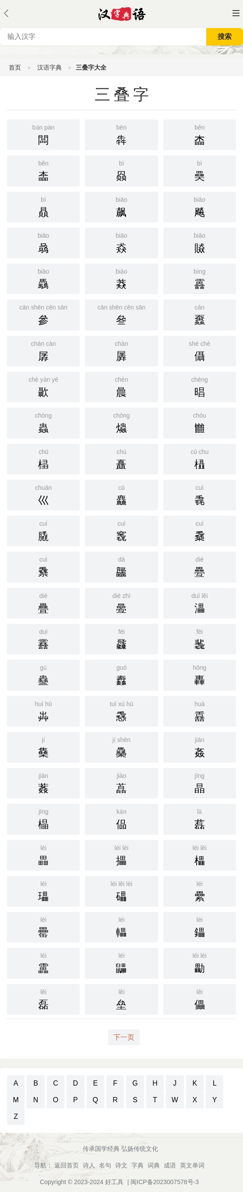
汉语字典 (49, 67)
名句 (105, 1165)
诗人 (89, 1165)
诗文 (121, 1165)
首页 (15, 67)
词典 (154, 1165)
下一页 (123, 1037)
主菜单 (236, 13)
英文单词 (192, 1165)
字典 (137, 1165)
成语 (170, 1165)
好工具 (114, 1181)
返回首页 (66, 1165)
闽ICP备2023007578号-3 (164, 1181)
